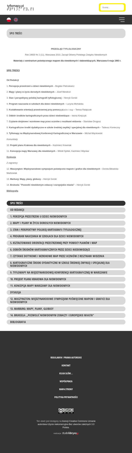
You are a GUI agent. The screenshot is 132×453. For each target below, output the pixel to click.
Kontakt (66, 365)
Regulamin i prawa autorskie (66, 357)
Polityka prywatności (66, 397)
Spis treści (16, 203)
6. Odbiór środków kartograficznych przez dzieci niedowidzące (50, 250)
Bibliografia (18, 322)
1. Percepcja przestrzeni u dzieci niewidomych (38, 216)
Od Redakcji (17, 210)
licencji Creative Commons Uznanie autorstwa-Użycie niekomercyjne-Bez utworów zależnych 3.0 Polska (67, 424)
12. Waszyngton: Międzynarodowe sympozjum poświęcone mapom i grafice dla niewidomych (60, 300)
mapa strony (66, 389)
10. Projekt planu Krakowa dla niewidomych (38, 279)
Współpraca (66, 381)
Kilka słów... (66, 373)
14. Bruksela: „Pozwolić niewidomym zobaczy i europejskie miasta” (52, 315)
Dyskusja (15, 292)
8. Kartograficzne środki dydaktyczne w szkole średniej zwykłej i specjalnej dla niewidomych (60, 264)
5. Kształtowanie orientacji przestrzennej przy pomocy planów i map (53, 243)
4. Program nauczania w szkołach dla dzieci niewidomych (46, 236)
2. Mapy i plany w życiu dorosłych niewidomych (40, 223)
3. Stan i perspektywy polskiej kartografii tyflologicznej (45, 230)
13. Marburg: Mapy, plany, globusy (32, 309)
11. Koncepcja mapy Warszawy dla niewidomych (40, 286)
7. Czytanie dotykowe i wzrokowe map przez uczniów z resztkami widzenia (57, 256)
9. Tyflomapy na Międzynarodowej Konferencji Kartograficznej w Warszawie (58, 272)
